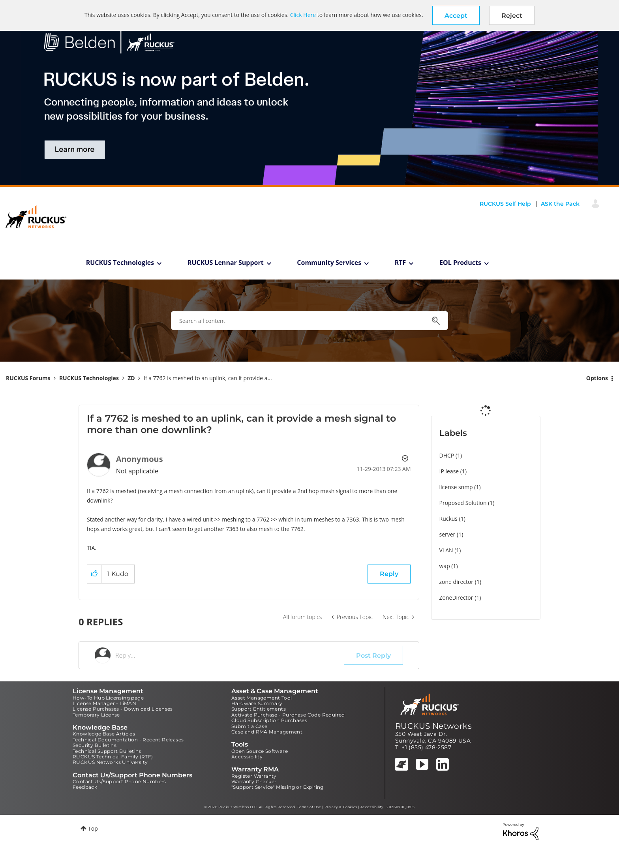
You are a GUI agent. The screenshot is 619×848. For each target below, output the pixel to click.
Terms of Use (309, 807)
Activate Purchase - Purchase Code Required (288, 715)
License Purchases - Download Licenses (123, 709)
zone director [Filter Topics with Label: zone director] (456, 581)
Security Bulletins (94, 745)
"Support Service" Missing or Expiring (277, 787)
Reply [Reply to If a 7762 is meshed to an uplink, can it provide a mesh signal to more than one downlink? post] (389, 574)
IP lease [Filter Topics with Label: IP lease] (449, 471)
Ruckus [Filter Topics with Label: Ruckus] (448, 518)
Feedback (85, 787)
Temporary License (96, 715)
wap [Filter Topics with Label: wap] (444, 566)
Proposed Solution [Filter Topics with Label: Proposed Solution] (463, 503)
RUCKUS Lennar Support (226, 262)
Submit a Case (249, 726)
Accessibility (247, 757)
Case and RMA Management (266, 732)
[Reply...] (229, 655)
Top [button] (93, 828)
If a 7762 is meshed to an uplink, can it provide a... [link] (208, 378)
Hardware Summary (256, 703)
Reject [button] (511, 15)
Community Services (329, 262)
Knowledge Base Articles (104, 734)
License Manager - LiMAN (104, 703)
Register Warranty (254, 776)
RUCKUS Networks (433, 726)
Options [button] (597, 378)
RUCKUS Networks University (110, 762)
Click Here (303, 15)
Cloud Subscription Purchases (269, 720)
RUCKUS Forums (28, 378)
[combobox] (309, 320)
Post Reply (373, 655)
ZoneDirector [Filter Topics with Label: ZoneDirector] (456, 597)
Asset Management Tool (261, 698)
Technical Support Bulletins (107, 751)
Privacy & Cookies (341, 807)
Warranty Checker (253, 781)
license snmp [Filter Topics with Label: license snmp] (456, 487)
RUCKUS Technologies (120, 262)
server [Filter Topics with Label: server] (447, 534)
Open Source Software (259, 751)
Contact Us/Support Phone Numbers (119, 781)
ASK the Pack (560, 203)
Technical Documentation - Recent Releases (128, 740)
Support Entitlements (258, 709)
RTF (400, 262)
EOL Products (460, 262)
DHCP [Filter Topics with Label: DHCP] (446, 455)
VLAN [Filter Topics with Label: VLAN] (446, 550)
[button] (456, 15)
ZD (131, 378)
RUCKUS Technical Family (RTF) (113, 757)
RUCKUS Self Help (505, 203)
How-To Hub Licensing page (108, 698)
